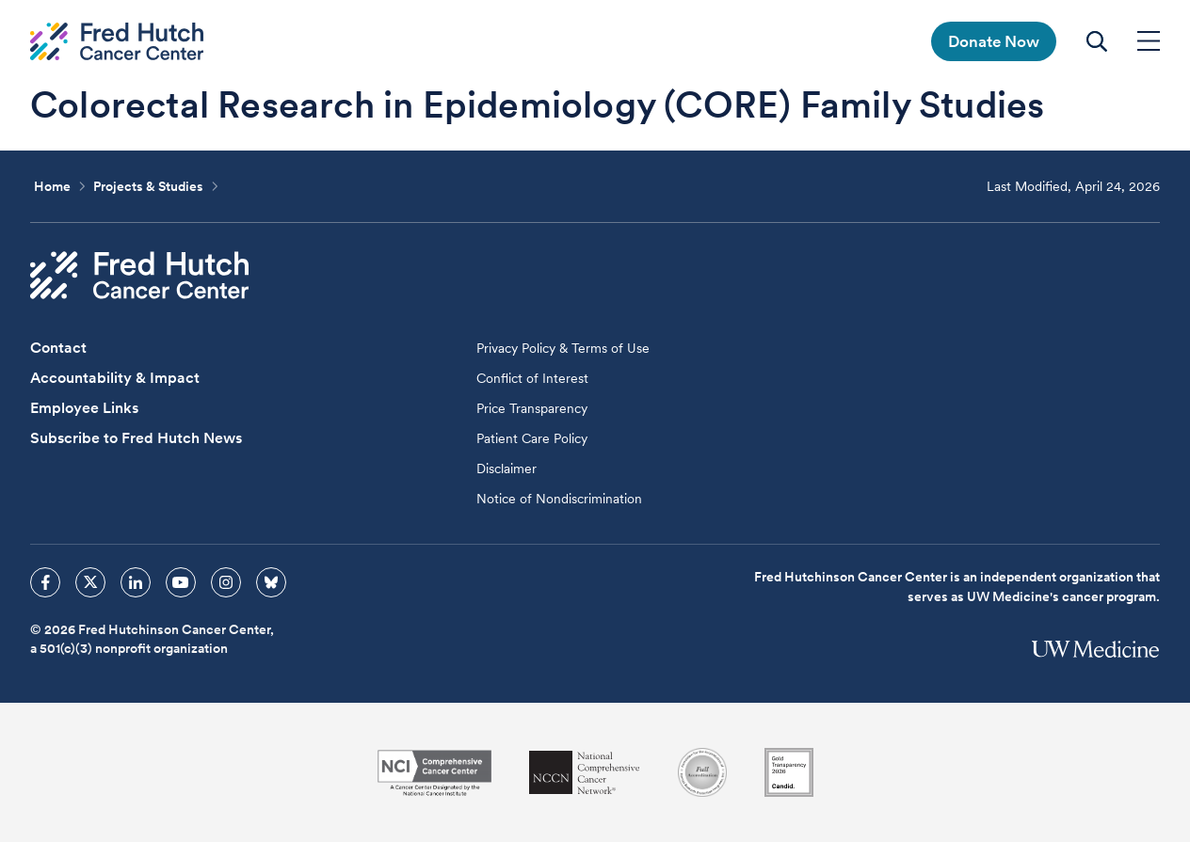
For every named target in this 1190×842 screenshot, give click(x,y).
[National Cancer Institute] (434, 773)
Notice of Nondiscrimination (559, 498)
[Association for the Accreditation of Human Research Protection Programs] (702, 772)
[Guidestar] (788, 772)
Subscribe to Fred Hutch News (136, 438)
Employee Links (84, 408)
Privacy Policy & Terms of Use (563, 348)
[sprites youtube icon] (181, 582)
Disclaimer (506, 468)
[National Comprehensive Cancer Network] (584, 773)
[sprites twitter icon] (90, 582)
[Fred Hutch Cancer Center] (139, 275)
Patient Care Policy (531, 438)
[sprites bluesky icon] (271, 582)
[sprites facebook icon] (45, 582)
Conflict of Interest (532, 378)
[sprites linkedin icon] (136, 582)
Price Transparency (531, 408)
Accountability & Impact (115, 378)
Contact (58, 348)
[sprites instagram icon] (226, 582)
